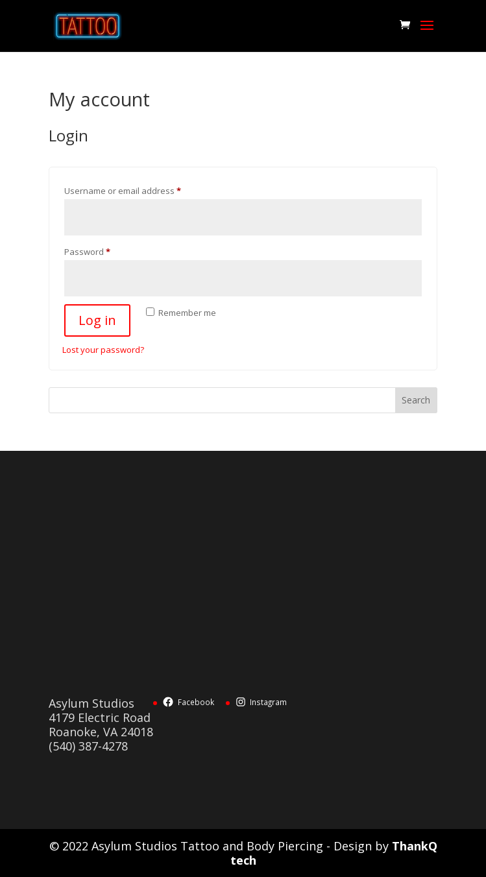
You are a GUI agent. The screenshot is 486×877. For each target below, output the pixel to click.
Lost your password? (103, 349)
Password (105, 250)
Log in (97, 320)
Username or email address (140, 189)
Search (416, 400)
